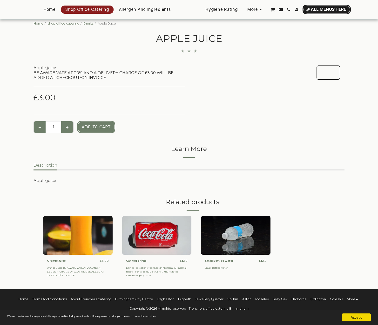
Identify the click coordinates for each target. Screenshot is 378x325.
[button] (290, 9)
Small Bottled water (223, 261)
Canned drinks (139, 261)
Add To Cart (96, 126)
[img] (78, 235)
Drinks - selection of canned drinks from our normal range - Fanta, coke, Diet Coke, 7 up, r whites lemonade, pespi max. (154, 271)
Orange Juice (58, 261)
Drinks (88, 23)
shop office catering (63, 23)
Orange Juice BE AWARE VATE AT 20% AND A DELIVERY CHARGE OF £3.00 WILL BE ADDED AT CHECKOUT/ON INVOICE (77, 271)
